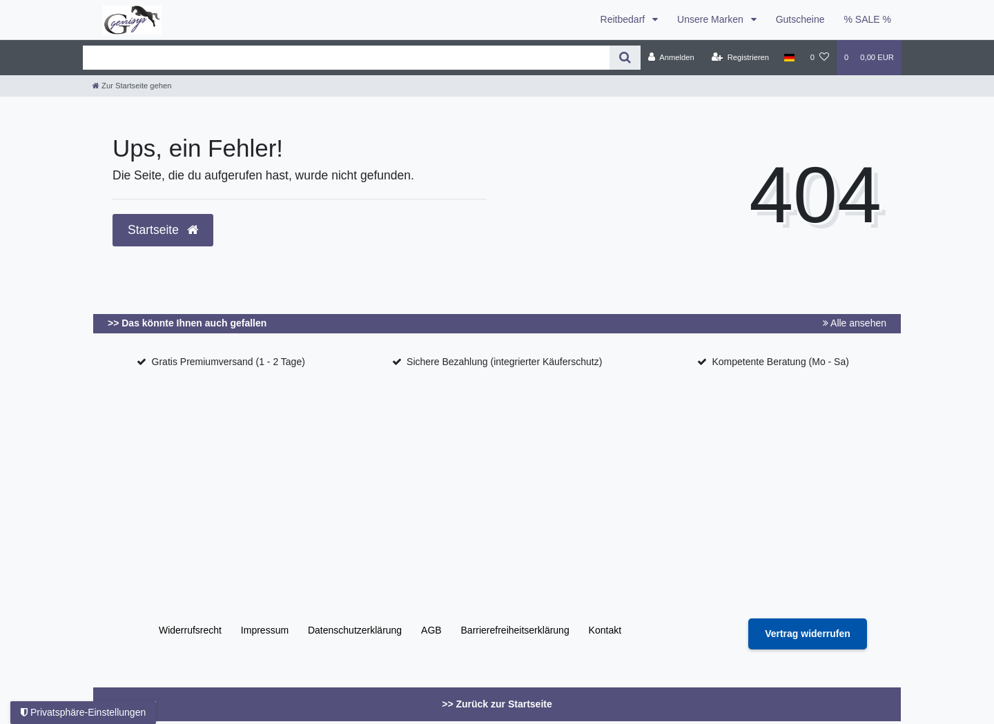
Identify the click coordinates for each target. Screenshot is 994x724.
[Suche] (625, 58)
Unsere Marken (711, 19)
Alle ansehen (854, 323)
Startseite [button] (163, 230)
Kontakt (605, 630)
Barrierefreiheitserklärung (515, 630)
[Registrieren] (740, 57)
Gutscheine (800, 19)
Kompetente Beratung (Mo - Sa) (780, 361)
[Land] (789, 57)
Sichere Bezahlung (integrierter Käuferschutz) (504, 361)
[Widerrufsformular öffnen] (807, 633)
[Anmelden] (671, 57)
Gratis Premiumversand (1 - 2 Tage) (228, 361)
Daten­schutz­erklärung (355, 630)
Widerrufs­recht (190, 630)
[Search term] (346, 58)
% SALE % (867, 19)
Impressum (265, 630)
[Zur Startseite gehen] (131, 85)
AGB (431, 630)
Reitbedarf (624, 19)
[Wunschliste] (820, 57)
